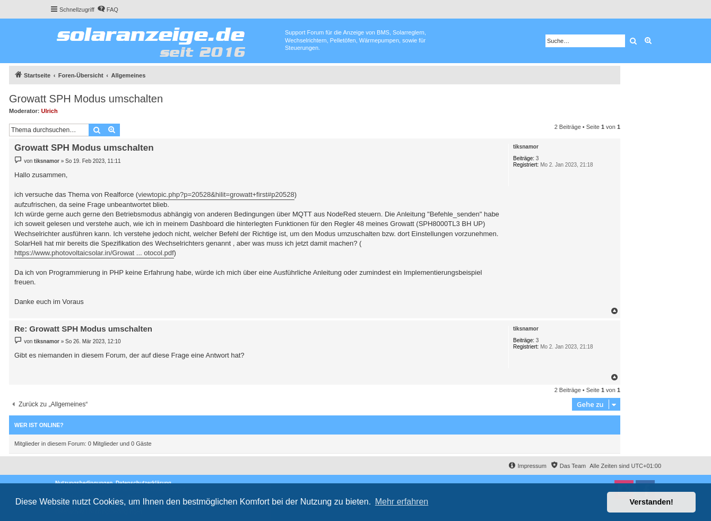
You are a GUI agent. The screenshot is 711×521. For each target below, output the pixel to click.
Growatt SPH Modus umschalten (86, 99)
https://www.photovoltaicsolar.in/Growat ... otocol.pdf (94, 253)
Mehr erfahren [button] (402, 501)
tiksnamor (526, 147)
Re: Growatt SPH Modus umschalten (83, 328)
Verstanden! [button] (651, 502)
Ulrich (49, 111)
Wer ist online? (39, 425)
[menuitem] (107, 9)
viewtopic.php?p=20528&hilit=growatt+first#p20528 (216, 194)
